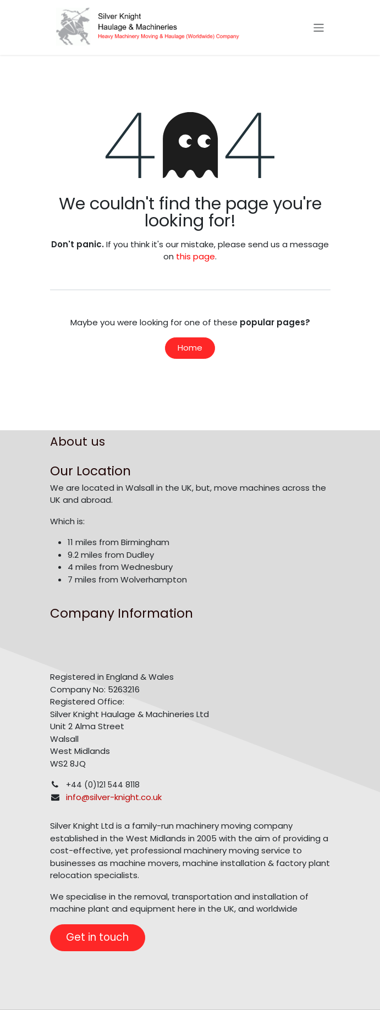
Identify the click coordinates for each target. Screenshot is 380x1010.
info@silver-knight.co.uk (114, 797)
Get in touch (97, 937)
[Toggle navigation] (319, 27)
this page (195, 256)
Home (190, 347)
